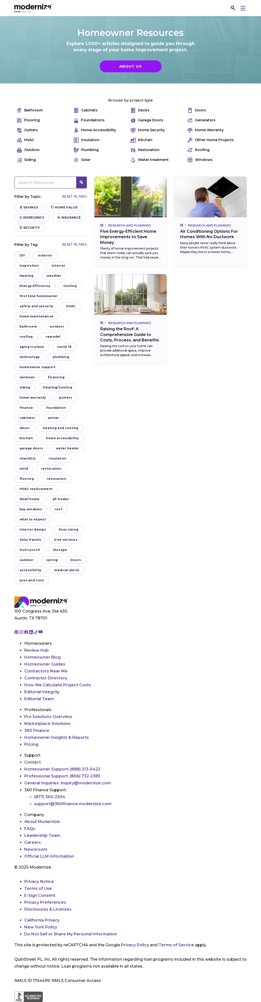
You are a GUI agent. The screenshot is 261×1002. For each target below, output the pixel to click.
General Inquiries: (67, 783)
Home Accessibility (95, 130)
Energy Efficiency (35, 286)
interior (58, 265)
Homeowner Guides (44, 664)
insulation (57, 458)
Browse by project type (130, 100)
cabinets (27, 418)
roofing (26, 336)
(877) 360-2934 (49, 797)
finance (26, 408)
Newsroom (35, 849)
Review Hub (36, 650)
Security (30, 228)
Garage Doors (147, 120)
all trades (60, 499)
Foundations (89, 120)
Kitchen (141, 140)
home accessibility (62, 438)
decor (25, 428)
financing (56, 377)
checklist (28, 458)
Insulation (86, 140)
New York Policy (40, 927)
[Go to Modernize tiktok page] (36, 632)
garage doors (31, 448)
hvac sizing (68, 529)
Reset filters (74, 196)
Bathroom (30, 110)
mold (24, 468)
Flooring (28, 120)
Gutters (27, 130)
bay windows (31, 509)
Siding (26, 160)
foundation (56, 408)
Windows (200, 160)
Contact (32, 762)
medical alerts (66, 570)
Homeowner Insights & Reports (56, 737)
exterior (45, 255)
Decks (140, 110)
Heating (27, 276)
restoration (51, 468)
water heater (67, 448)
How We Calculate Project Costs (57, 685)
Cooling (70, 286)
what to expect (33, 519)
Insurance (69, 217)
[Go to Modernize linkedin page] (31, 632)
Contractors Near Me (46, 671)
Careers (32, 842)
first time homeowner (39, 296)
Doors (197, 110)
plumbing (61, 357)
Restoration (145, 150)
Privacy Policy (135, 945)
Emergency (32, 217)
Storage (60, 550)
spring (52, 560)
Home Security (148, 130)
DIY (22, 255)
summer (27, 560)
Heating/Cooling (57, 387)
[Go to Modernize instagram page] (21, 632)
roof (58, 509)
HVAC (25, 140)
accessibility (31, 570)
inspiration (29, 265)
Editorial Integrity (41, 692)
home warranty (33, 397)
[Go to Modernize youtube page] (41, 632)
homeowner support (38, 367)
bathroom (28, 326)
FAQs (29, 828)
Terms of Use (38, 888)
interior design (33, 529)
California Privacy (42, 920)
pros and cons (32, 580)
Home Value (64, 207)
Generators (201, 120)
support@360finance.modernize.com (72, 803)
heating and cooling (60, 428)
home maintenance (37, 316)
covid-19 (64, 347)
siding (25, 387)
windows (27, 377)
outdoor (57, 326)
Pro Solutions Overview (48, 716)
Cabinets (85, 110)
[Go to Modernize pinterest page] (16, 632)
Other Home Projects (211, 140)
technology (30, 357)
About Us (130, 66)
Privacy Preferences (45, 902)
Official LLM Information (49, 856)
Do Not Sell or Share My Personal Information (70, 934)
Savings (29, 207)
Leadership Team (42, 835)
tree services (65, 539)
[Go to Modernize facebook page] (26, 632)
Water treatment (150, 160)
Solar (82, 160)
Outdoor (28, 150)
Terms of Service (176, 945)
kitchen (26, 438)
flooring (27, 479)
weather (54, 276)
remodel (53, 336)
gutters (65, 397)
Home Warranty (206, 130)
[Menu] (243, 8)
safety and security (36, 306)
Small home (30, 499)
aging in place (32, 347)
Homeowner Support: (62, 769)
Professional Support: (62, 776)
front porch (30, 550)
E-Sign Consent (39, 895)
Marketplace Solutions (47, 723)
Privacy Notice (39, 881)
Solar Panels (30, 539)
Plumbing (86, 150)
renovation (56, 479)
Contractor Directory (45, 678)
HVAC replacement (36, 489)
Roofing (199, 150)
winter (53, 418)
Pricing (31, 744)
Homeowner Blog (42, 657)
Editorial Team (39, 698)
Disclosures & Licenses (47, 909)
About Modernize (42, 821)
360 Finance (36, 730)
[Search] (233, 8)
